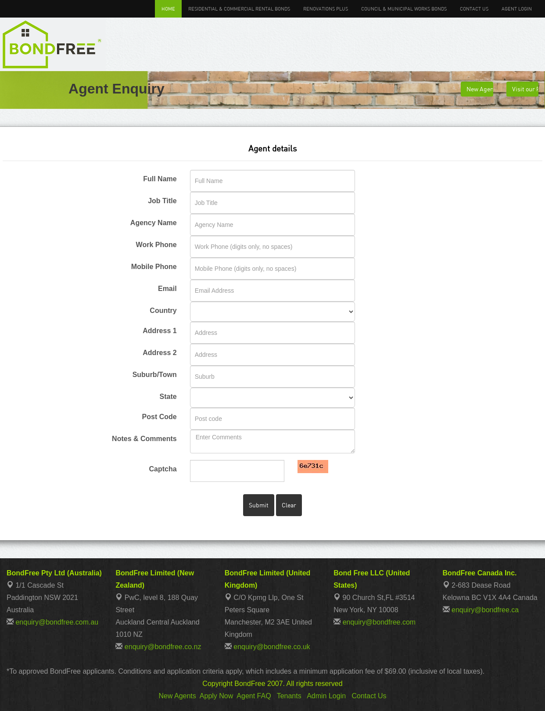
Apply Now (216, 696)
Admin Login (326, 696)
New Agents (177, 696)
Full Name (159, 179)
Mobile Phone (154, 266)
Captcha (163, 469)
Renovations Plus (325, 8)
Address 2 (159, 352)
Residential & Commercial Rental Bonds (239, 8)
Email (167, 288)
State (168, 396)
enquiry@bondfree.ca (485, 610)
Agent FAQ (254, 696)
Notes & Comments (144, 438)
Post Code (159, 416)
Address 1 (159, 330)
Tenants (289, 696)
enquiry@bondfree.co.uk (271, 646)
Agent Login (517, 8)
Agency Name (153, 222)
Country (163, 310)
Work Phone (156, 244)
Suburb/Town (155, 374)
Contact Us (474, 8)
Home (168, 8)
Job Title (162, 201)
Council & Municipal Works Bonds (404, 8)
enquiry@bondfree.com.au (56, 622)
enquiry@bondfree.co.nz (163, 646)
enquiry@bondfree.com (379, 622)
